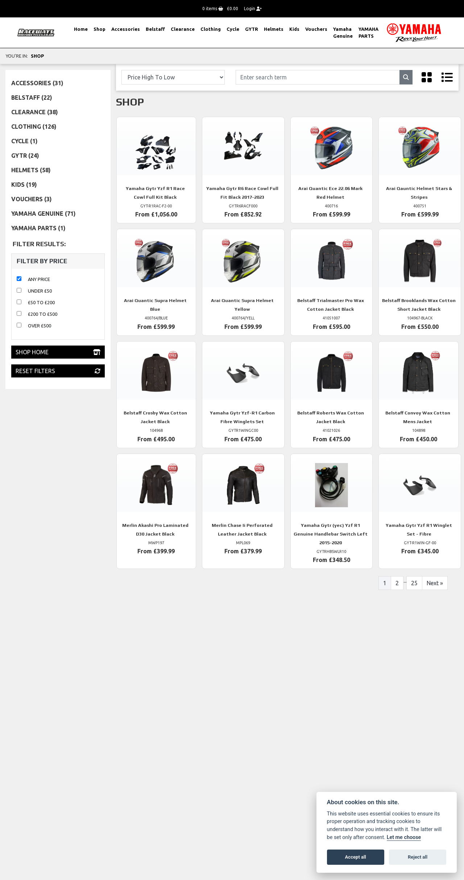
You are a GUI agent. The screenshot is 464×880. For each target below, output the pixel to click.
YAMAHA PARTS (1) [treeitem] (38, 228)
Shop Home (58, 352)
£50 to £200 (41, 302)
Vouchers (316, 29)
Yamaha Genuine (343, 32)
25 (414, 583)
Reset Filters (58, 371)
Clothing (210, 29)
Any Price (39, 279)
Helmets (273, 29)
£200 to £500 (42, 314)
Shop (99, 29)
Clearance (183, 29)
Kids (294, 29)
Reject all (417, 857)
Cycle (233, 29)
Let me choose (404, 837)
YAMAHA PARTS (368, 32)
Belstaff (155, 29)
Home (81, 29)
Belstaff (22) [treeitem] (31, 97)
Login (253, 8)
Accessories (125, 29)
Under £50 (40, 290)
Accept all (355, 857)
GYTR (251, 29)
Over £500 (39, 325)
